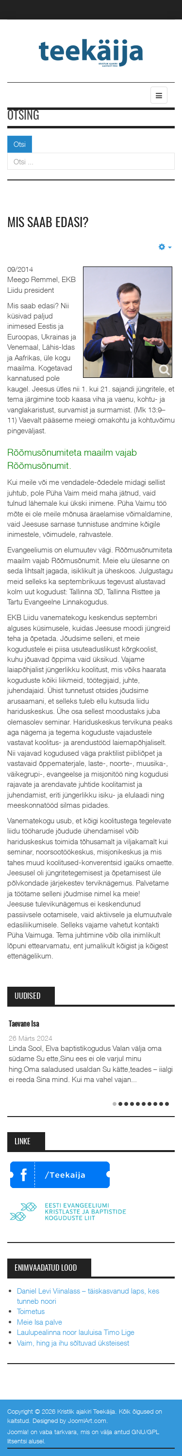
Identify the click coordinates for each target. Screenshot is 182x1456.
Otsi (20, 144)
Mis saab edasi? (48, 223)
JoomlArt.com (87, 1420)
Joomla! (18, 1432)
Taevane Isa (24, 1024)
